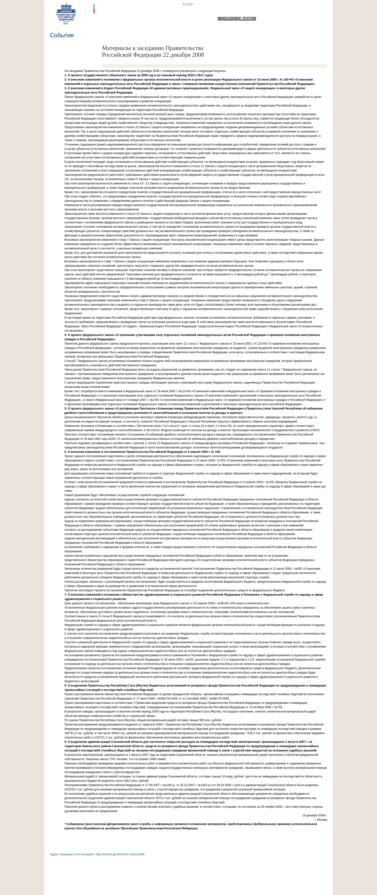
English (188, 4)
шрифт (228, 18)
